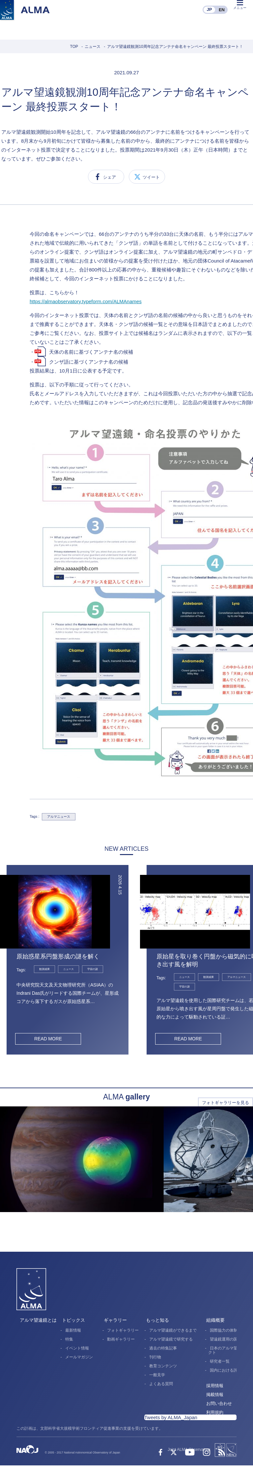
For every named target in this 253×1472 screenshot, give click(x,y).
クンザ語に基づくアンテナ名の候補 (88, 362)
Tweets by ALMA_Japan (170, 1417)
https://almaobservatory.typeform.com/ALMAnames (86, 301)
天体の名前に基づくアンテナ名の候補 (91, 352)
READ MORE (48, 1038)
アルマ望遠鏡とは (38, 1320)
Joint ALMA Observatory (189, 1449)
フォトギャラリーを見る (225, 1102)
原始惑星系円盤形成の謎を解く (57, 956)
